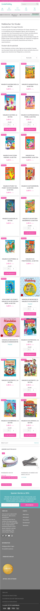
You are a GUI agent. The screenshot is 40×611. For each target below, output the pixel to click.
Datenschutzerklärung (9, 601)
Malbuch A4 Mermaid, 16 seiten (10, 422)
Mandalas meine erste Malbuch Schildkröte (30, 300)
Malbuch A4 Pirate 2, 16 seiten (10, 381)
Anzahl (9, 122)
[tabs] (34, 9)
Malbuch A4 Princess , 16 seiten (30, 341)
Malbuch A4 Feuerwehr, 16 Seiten (30, 187)
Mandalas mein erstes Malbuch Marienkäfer (10, 341)
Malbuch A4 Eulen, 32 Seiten (9, 219)
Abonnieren (29, 505)
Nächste (36, 443)
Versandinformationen (7, 549)
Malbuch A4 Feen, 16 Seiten (10, 116)
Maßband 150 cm (7, 472)
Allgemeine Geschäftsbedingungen (13, 598)
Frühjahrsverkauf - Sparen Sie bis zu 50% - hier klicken (12, 0)
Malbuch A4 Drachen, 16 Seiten (10, 85)
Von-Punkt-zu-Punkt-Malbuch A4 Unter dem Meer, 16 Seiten (10, 301)
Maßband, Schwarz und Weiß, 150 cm (29, 473)
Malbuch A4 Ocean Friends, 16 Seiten (10, 156)
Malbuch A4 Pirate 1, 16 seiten (30, 381)
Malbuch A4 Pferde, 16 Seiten (10, 260)
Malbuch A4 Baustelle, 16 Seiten (30, 85)
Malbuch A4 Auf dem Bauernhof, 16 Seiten (30, 219)
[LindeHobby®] (6, 4)
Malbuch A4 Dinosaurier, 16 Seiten (30, 156)
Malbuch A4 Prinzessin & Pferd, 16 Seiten (30, 116)
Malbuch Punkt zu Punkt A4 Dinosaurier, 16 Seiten (10, 188)
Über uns (5, 592)
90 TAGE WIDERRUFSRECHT (25, 14)
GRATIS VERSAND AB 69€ (6, 14)
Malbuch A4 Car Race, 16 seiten (30, 422)
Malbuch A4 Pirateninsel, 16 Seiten (30, 260)
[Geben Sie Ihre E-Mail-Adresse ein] (10, 505)
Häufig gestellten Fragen (8, 546)
